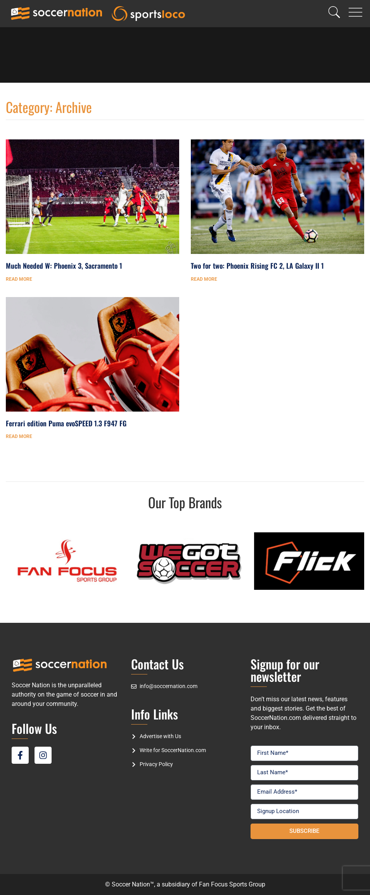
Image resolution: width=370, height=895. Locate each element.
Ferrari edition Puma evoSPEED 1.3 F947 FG (66, 423)
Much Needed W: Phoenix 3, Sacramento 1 (64, 266)
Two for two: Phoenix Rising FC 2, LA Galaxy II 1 (257, 266)
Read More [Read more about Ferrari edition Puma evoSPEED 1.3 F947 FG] (19, 436)
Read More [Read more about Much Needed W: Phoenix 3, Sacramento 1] (19, 279)
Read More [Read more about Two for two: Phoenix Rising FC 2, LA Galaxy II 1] (204, 279)
